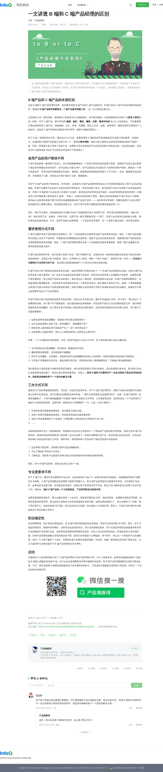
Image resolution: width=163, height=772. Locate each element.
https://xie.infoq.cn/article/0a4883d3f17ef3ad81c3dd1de (66, 626)
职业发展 (52, 635)
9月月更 (73, 635)
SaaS (42, 635)
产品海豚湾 (39, 20)
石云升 (39, 695)
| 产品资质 (140, 768)
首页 (70, 5)
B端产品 (63, 635)
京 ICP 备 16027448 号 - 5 (98, 768)
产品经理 (33, 635)
